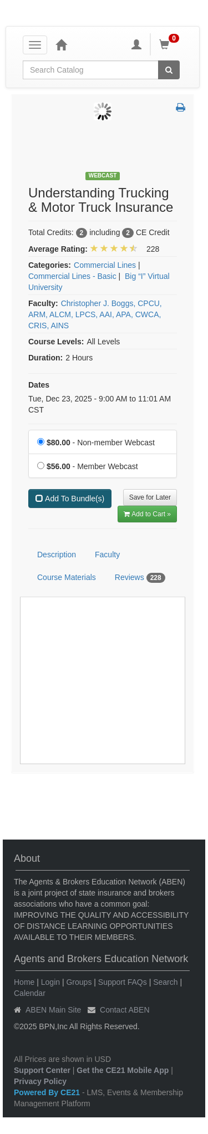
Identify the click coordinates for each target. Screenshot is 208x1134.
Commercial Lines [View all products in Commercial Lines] (105, 265)
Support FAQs (122, 982)
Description (56, 554)
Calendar (29, 993)
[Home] (61, 44)
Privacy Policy (40, 1081)
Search (165, 982)
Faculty (107, 554)
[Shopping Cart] (171, 44)
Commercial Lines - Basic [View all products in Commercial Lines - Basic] (72, 276)
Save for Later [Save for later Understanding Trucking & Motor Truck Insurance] (150, 497)
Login (50, 982)
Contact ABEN (125, 1009)
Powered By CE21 (48, 1092)
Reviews (140, 578)
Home (24, 982)
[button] (180, 108)
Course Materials (66, 577)
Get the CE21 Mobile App (123, 1070)
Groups (79, 982)
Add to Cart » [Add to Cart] (147, 514)
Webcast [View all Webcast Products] (103, 175)
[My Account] (136, 44)
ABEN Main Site (53, 1009)
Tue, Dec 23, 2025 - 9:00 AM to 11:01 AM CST (99, 404)
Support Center (42, 1070)
